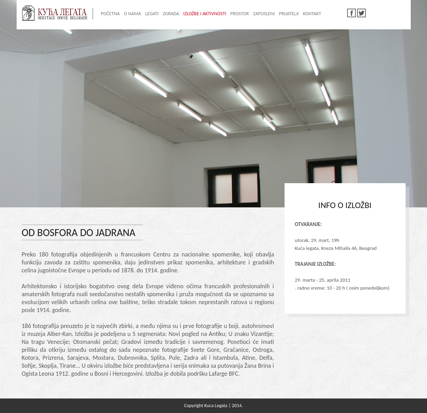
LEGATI (152, 14)
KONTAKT (312, 14)
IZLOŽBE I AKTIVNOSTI (204, 14)
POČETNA (110, 14)
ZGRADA (171, 14)
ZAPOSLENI (264, 14)
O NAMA (132, 14)
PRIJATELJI (289, 14)
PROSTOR (239, 14)
